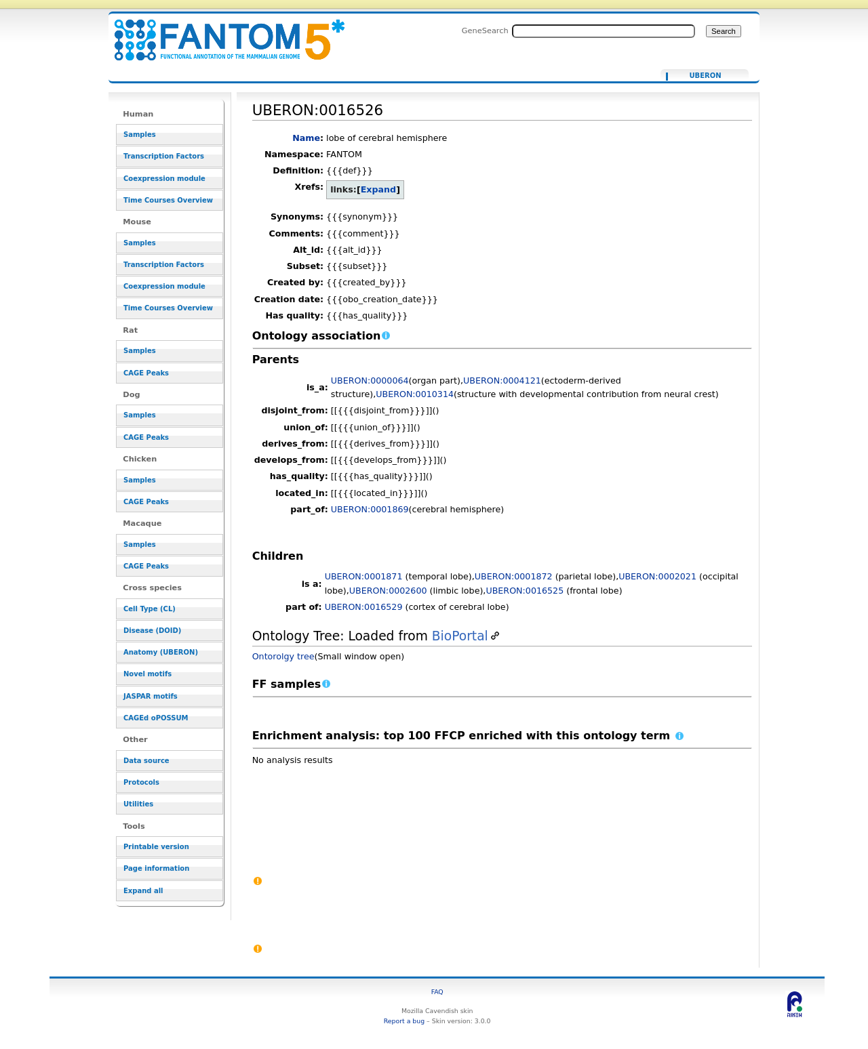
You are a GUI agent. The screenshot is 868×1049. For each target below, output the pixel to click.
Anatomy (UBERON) (160, 652)
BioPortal (460, 636)
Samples (139, 134)
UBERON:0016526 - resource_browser (221, 32)
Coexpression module (164, 178)
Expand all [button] (143, 890)
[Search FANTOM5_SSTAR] (603, 31)
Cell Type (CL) (149, 609)
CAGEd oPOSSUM (155, 718)
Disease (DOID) (152, 630)
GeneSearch (485, 30)
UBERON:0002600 (388, 590)
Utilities (138, 804)
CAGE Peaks (146, 373)
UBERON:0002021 (657, 576)
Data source (146, 760)
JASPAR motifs (150, 696)
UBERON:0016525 (525, 590)
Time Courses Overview (168, 200)
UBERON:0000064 (370, 380)
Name (306, 138)
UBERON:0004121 (502, 380)
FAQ (437, 991)
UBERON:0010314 (415, 394)
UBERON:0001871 (364, 576)
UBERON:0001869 (370, 509)
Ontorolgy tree (283, 656)
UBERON (705, 76)
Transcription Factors (163, 156)
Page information (156, 868)
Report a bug (404, 1021)
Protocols (141, 782)
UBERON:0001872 (514, 576)
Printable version (156, 846)
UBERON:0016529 (364, 607)
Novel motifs (147, 674)
